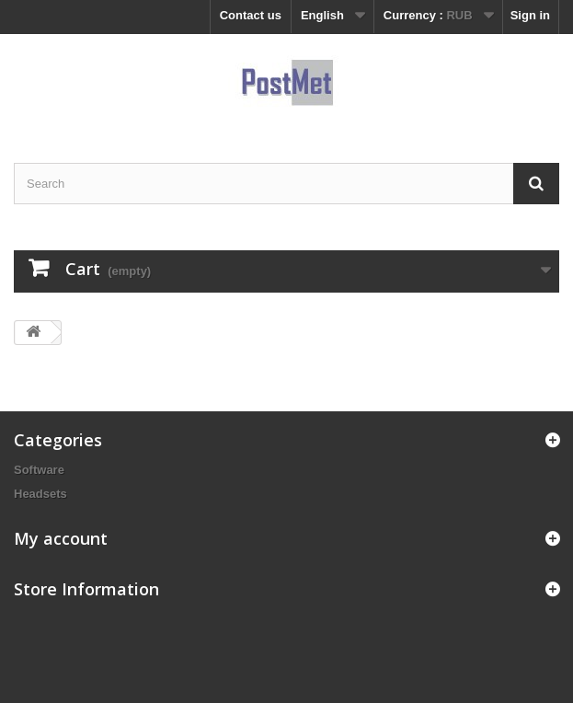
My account (61, 538)
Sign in (530, 15)
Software (39, 470)
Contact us (250, 15)
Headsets (40, 494)
